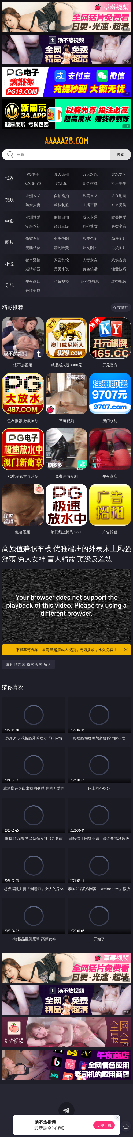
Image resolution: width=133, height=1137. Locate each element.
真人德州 (61, 174)
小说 (9, 264)
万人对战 (90, 174)
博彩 (9, 178)
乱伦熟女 (90, 226)
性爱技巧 (118, 268)
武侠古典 (118, 259)
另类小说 (61, 268)
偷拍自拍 (61, 217)
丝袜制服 (61, 204)
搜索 (120, 154)
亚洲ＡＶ (32, 195)
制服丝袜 (32, 226)
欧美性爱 (118, 217)
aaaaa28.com (66, 141)
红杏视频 (118, 281)
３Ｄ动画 (118, 195)
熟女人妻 (32, 204)
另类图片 (118, 247)
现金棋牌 (90, 183)
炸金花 (61, 183)
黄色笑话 (90, 268)
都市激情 (32, 259)
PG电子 (33, 174)
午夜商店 (32, 281)
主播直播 (90, 204)
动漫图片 (118, 238)
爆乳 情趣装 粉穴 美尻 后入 (28, 664)
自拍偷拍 (61, 195)
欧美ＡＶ (90, 195)
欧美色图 (90, 238)
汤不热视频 (90, 281)
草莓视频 (61, 281)
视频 (9, 199)
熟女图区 (90, 247)
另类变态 (118, 226)
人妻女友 (90, 259)
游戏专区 (118, 174)
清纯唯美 (61, 247)
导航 (9, 285)
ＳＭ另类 (118, 204)
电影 (9, 221)
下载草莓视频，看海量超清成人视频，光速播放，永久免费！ (72, 649)
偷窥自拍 (32, 238)
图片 (9, 242)
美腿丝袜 (32, 247)
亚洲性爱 (32, 217)
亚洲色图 (61, 238)
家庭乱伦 (61, 259)
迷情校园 (32, 268)
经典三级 (61, 226)
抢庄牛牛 (118, 183)
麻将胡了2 (33, 183)
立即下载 (104, 1125)
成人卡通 (90, 217)
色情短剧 (32, 290)
